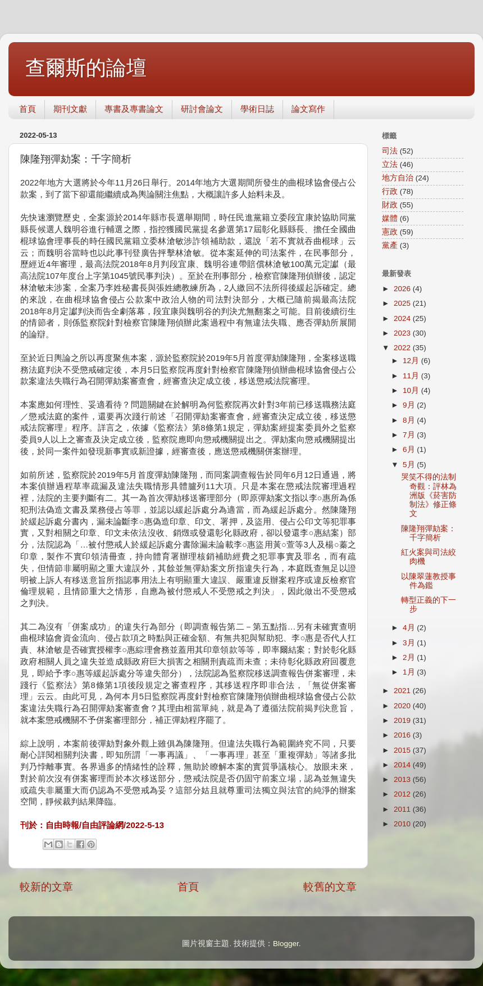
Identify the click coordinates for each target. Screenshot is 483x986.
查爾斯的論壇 (86, 67)
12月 (412, 360)
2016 (403, 735)
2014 (403, 765)
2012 (403, 794)
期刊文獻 (70, 109)
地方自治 (397, 178)
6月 (410, 449)
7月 (410, 435)
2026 (403, 288)
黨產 (390, 245)
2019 (403, 720)
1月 (410, 672)
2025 (403, 303)
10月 (412, 390)
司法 (390, 151)
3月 (410, 643)
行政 (390, 191)
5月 (410, 464)
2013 (403, 779)
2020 (403, 706)
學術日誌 (257, 109)
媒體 (390, 218)
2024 (403, 318)
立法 (390, 164)
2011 (403, 809)
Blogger (286, 943)
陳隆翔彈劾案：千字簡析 (428, 533)
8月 (410, 420)
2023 (403, 333)
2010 (403, 824)
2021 (403, 690)
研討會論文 (202, 109)
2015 (403, 750)
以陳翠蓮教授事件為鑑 (428, 581)
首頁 (27, 109)
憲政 (390, 232)
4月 (410, 627)
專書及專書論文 (133, 109)
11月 (412, 376)
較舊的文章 (330, 887)
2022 (403, 347)
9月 (410, 405)
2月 (410, 657)
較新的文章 (46, 887)
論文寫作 (308, 109)
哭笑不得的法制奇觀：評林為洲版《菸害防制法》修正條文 (429, 495)
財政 (390, 205)
